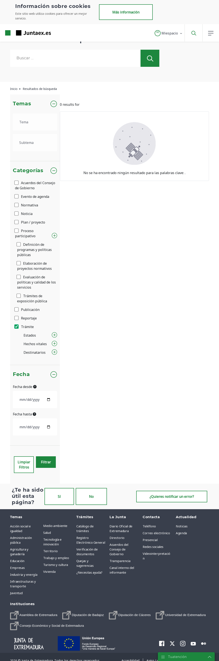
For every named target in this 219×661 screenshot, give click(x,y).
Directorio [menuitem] (117, 538)
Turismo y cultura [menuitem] (55, 565)
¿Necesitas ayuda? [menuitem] (89, 572)
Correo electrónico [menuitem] (156, 533)
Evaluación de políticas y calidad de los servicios (36, 282)
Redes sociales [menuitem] (153, 547)
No (91, 496)
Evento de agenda (32, 196)
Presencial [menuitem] (150, 540)
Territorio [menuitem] (50, 551)
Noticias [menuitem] (181, 526)
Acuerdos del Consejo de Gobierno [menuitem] (119, 549)
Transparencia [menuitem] (120, 561)
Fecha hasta (24, 414)
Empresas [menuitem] (17, 568)
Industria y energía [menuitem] (23, 574)
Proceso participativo (25, 233)
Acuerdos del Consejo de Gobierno (35, 185)
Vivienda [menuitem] (49, 571)
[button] (169, 33)
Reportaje (26, 318)
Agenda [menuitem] (181, 533)
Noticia (24, 213)
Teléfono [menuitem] (149, 526)
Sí (59, 496)
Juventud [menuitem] (16, 593)
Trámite (24, 326)
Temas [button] (22, 103)
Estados (30, 335)
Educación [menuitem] (17, 561)
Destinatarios (35, 352)
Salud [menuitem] (47, 532)
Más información (125, 12)
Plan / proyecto (30, 222)
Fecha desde (25, 386)
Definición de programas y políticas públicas (34, 249)
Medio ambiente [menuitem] (55, 526)
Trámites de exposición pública (32, 298)
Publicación (27, 309)
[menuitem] (33, 615)
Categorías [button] (28, 170)
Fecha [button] (21, 374)
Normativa (26, 205)
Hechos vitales (35, 344)
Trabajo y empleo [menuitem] (56, 558)
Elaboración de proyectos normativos (34, 266)
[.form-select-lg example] (35, 122)
